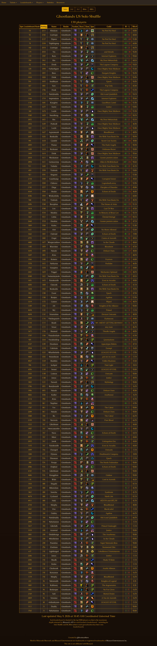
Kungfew (54, 103)
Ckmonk (53, 285)
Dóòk (54, 77)
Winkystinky (54, 196)
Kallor (53, 395)
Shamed (54, 331)
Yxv (53, 407)
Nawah (54, 382)
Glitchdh (53, 526)
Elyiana (54, 454)
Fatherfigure (54, 69)
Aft (54, 306)
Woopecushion (54, 242)
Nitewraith (53, 581)
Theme (54, 145)
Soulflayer (54, 81)
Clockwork (54, 568)
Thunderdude (54, 335)
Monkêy (54, 213)
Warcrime (54, 247)
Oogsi (53, 238)
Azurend (53, 530)
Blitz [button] (85, 9)
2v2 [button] (71, 9)
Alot (54, 230)
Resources (60, 2)
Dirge (54, 187)
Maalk (54, 560)
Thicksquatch (53, 319)
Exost (54, 293)
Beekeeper (54, 590)
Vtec (54, 509)
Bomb (54, 323)
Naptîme (53, 403)
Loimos (54, 374)
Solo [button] (65, 9)
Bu (54, 416)
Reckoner (54, 149)
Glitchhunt (53, 424)
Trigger (54, 272)
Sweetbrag (54, 115)
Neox (54, 433)
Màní (54, 437)
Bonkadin (54, 136)
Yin (54, 52)
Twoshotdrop (53, 340)
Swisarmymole (54, 276)
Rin (53, 60)
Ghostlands (66, 31)
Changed (54, 450)
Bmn (54, 73)
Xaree (53, 107)
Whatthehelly (53, 352)
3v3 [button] (78, 9)
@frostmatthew (83, 638)
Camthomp (53, 179)
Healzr (54, 191)
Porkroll (54, 124)
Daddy (54, 606)
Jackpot (54, 365)
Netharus (54, 263)
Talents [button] (13, 2)
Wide (54, 479)
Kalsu (53, 225)
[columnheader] (29, 27)
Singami (54, 175)
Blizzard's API (68, 622)
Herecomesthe (54, 429)
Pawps (54, 462)
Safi (53, 594)
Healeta (54, 221)
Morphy (54, 505)
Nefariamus (54, 522)
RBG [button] (92, 9)
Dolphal (54, 467)
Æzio (54, 255)
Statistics (50, 2)
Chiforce (53, 183)
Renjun (54, 297)
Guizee (54, 302)
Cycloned (54, 496)
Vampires (54, 268)
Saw (54, 86)
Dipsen (54, 39)
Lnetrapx (54, 35)
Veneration (53, 314)
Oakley (54, 513)
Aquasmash (54, 132)
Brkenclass (53, 488)
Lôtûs (54, 217)
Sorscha (54, 492)
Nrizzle (54, 251)
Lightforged (54, 551)
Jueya (54, 378)
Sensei (53, 369)
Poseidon (54, 543)
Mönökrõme (54, 539)
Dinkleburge (54, 534)
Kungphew (53, 475)
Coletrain (54, 348)
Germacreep (54, 162)
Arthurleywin (53, 602)
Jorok (54, 441)
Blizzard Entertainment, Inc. (116, 641)
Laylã (54, 111)
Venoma (53, 598)
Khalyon (53, 31)
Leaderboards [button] (26, 2)
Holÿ (54, 501)
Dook (54, 90)
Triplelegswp (54, 43)
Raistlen (54, 361)
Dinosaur (54, 458)
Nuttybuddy (54, 94)
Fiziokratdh (54, 280)
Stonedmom (54, 357)
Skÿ (53, 310)
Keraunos (54, 573)
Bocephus (54, 204)
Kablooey (54, 585)
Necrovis (53, 420)
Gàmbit (54, 141)
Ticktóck (53, 170)
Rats (54, 56)
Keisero (54, 259)
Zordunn (54, 547)
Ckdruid (54, 234)
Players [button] (39, 2)
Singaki (54, 484)
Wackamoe (53, 158)
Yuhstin (54, 166)
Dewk (54, 64)
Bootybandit (54, 386)
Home (4, 2)
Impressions (54, 98)
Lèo (53, 208)
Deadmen (54, 344)
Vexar (53, 327)
